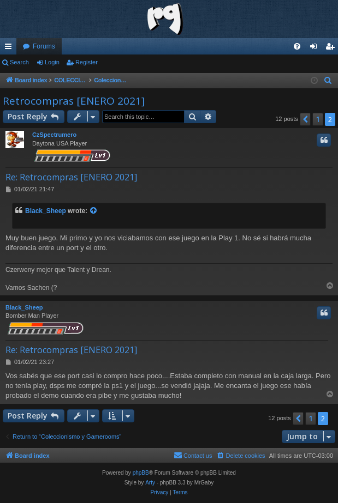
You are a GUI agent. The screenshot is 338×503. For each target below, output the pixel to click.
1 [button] (318, 119)
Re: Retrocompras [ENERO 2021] (71, 177)
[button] (305, 119)
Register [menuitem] (332, 48)
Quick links (10, 48)
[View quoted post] (94, 211)
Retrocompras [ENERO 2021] (74, 101)
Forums (44, 46)
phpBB (141, 473)
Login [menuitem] (316, 48)
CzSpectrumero (54, 134)
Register (86, 62)
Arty (150, 483)
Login (52, 62)
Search (19, 62)
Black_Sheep (45, 211)
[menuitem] (297, 46)
